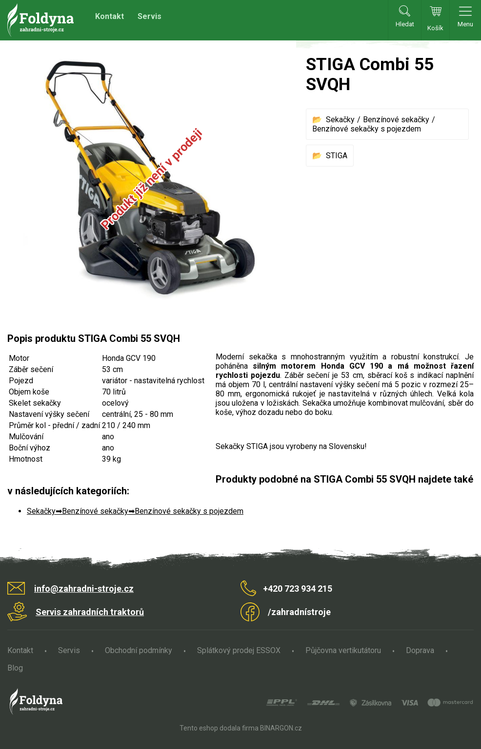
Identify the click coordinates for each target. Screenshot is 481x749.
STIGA (336, 155)
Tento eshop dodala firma (219, 728)
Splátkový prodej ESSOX (239, 650)
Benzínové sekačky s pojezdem (366, 128)
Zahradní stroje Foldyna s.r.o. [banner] (40, 20)
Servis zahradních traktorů (90, 612)
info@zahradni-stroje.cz (84, 588)
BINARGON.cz (281, 728)
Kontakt (109, 16)
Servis (149, 16)
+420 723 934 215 (297, 588)
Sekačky (340, 119)
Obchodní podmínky (138, 650)
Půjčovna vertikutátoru (343, 650)
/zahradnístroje (299, 612)
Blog (15, 668)
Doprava (420, 650)
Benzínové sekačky (396, 119)
